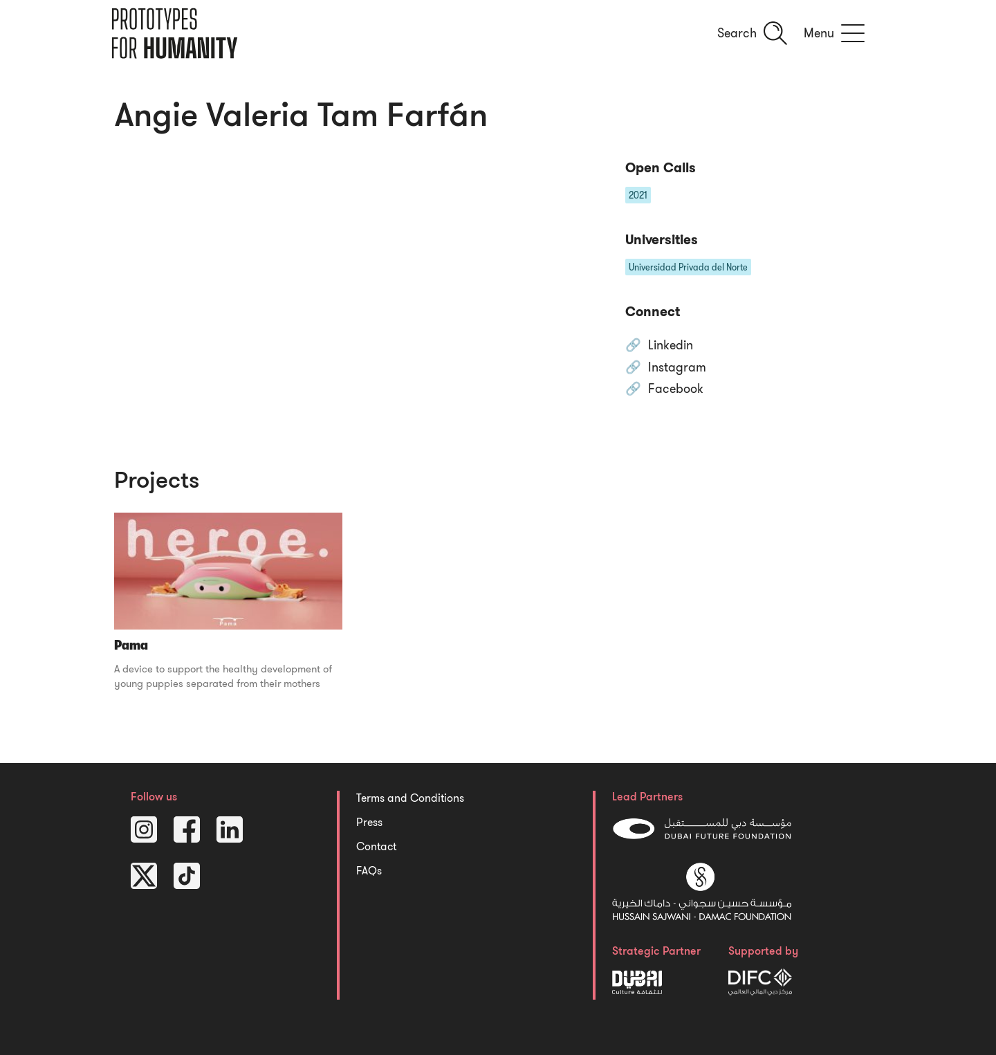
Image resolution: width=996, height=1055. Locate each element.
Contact (376, 846)
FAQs (369, 871)
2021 (638, 195)
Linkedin (670, 346)
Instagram (677, 368)
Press (369, 822)
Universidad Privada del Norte (688, 267)
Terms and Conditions (410, 798)
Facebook (675, 389)
